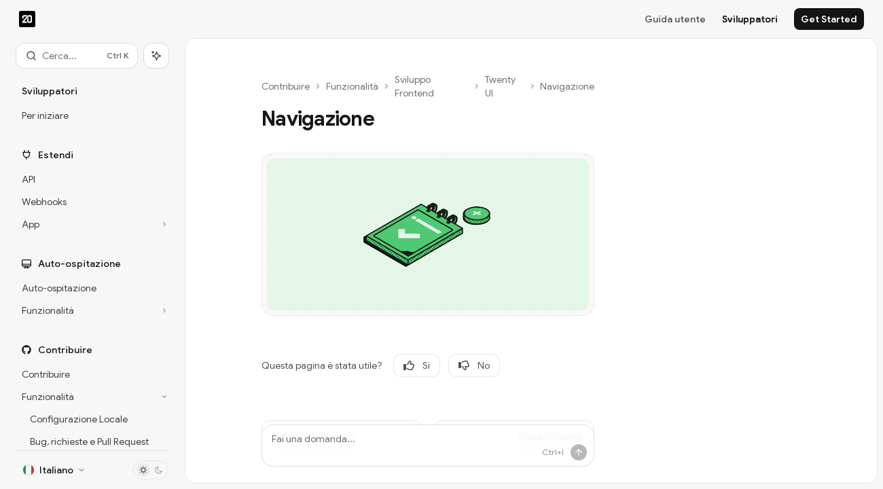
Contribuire (286, 86)
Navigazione (567, 86)
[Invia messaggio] (579, 452)
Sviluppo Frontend (414, 86)
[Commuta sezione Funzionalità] (92, 310)
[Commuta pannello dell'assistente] (156, 55)
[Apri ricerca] (76, 55)
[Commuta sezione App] (92, 224)
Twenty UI (500, 86)
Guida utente (675, 19)
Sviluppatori (750, 19)
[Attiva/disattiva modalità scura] (150, 469)
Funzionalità (352, 86)
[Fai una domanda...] (428, 445)
